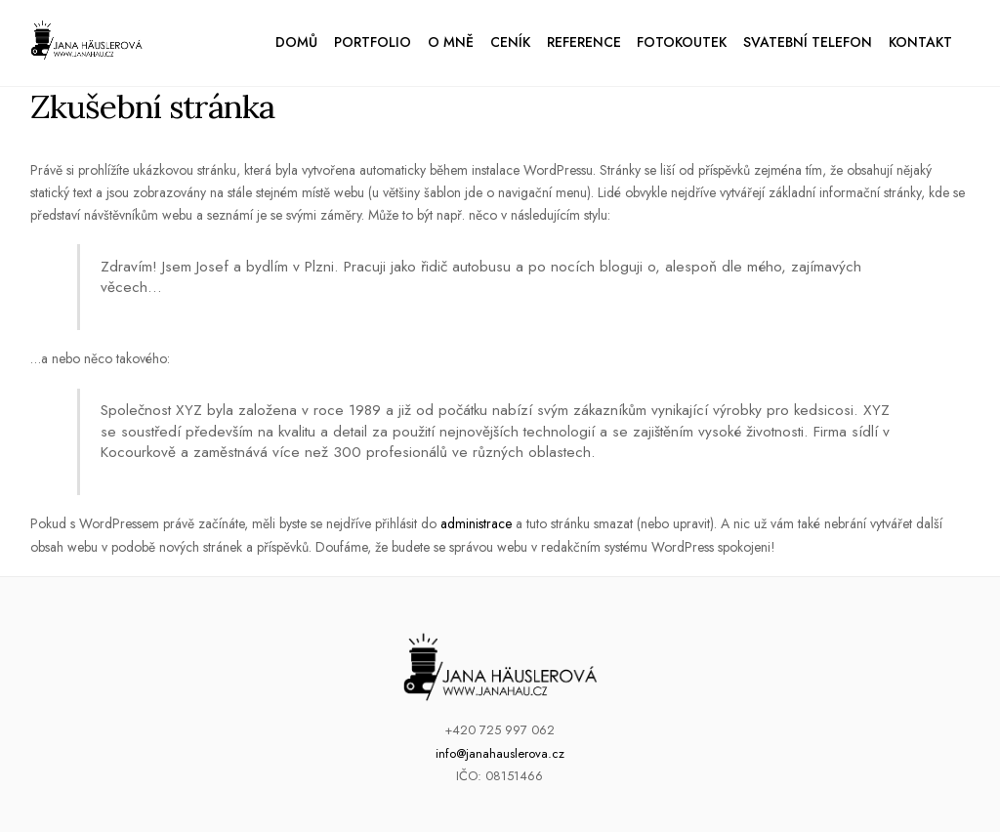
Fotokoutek (682, 42)
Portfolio (372, 42)
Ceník (510, 42)
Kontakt (920, 42)
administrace (476, 523)
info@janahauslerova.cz (500, 753)
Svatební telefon (807, 42)
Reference (584, 42)
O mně (451, 42)
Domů (296, 42)
